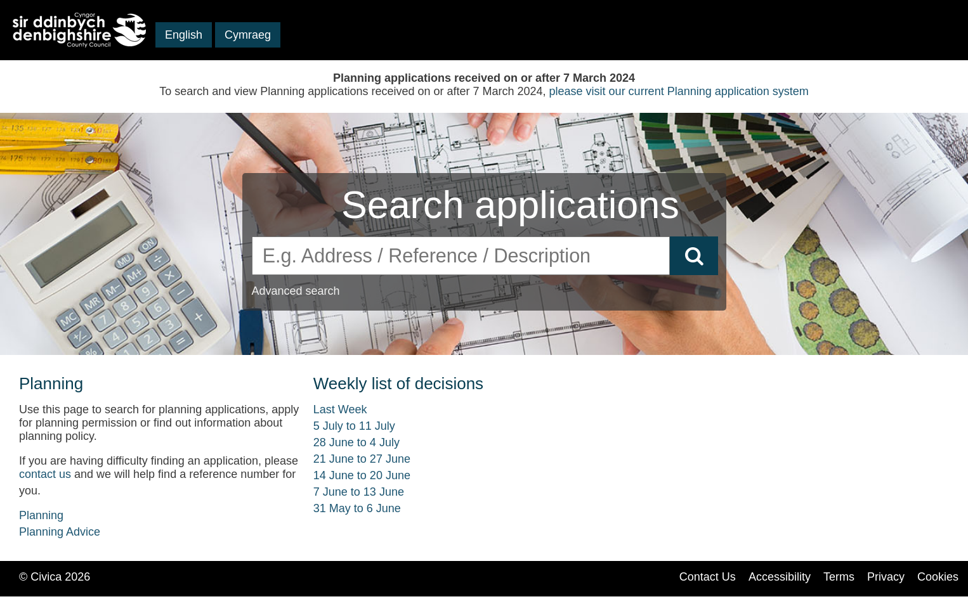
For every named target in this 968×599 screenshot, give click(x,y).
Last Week (340, 409)
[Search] (694, 255)
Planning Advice (59, 531)
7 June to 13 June (358, 492)
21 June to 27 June (361, 459)
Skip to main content (63, 53)
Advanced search (296, 291)
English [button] (183, 35)
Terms (838, 576)
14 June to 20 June (361, 475)
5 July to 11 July (354, 426)
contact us (45, 474)
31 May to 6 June (357, 508)
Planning (41, 515)
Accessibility (780, 576)
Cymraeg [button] (248, 35)
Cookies (937, 576)
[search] (461, 255)
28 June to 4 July (356, 442)
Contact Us (707, 576)
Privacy (886, 576)
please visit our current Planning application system (679, 91)
